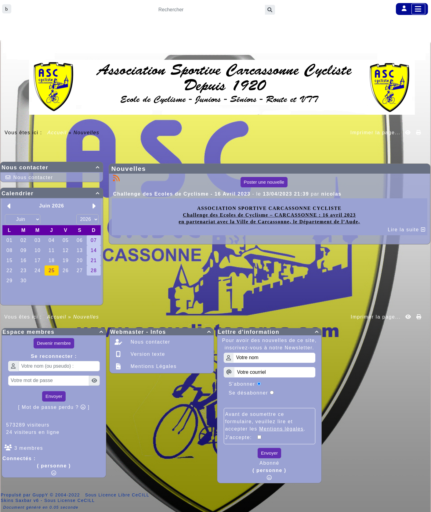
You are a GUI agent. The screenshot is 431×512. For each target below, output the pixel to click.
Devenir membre (54, 343)
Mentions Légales (153, 366)
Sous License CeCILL (69, 500)
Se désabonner (248, 392)
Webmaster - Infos (161, 332)
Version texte (147, 354)
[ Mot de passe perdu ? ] (54, 407)
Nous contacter (52, 167)
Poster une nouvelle (264, 182)
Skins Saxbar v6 (20, 500)
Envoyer (53, 396)
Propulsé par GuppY (25, 494)
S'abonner (242, 384)
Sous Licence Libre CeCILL (118, 494)
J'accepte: (241, 437)
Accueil (57, 132)
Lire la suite (407, 229)
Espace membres (53, 332)
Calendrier (52, 193)
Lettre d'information (269, 332)
